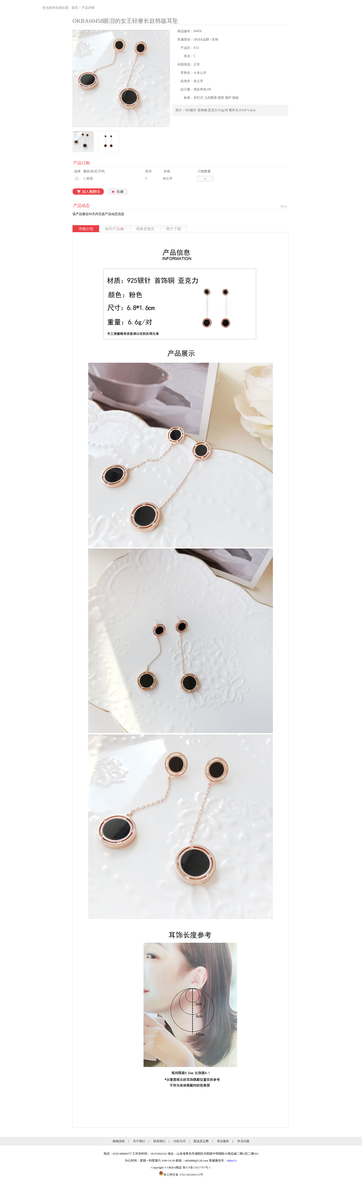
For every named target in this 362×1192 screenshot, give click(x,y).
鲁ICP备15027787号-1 (197, 1167)
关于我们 (139, 1141)
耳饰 (215, 39)
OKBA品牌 (201, 39)
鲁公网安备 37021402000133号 (181, 1174)
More (284, 206)
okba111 (232, 1160)
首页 (75, 7)
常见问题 (243, 1141)
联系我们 (159, 1141)
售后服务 (223, 1141)
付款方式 (180, 1141)
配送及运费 (201, 1141)
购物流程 (119, 1141)
